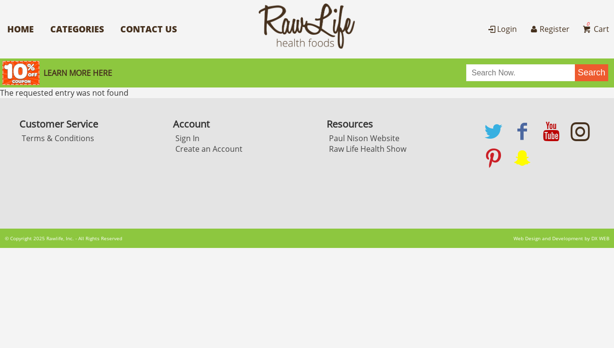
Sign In (187, 138)
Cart (595, 29)
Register (548, 29)
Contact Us (148, 29)
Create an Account (209, 149)
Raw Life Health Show (367, 149)
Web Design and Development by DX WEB (561, 238)
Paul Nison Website (364, 138)
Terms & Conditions (58, 138)
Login (501, 29)
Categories (77, 29)
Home (20, 29)
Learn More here (77, 73)
